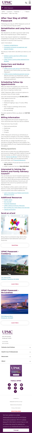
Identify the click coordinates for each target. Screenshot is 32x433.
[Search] (26, 3)
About (3, 361)
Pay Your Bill (7, 201)
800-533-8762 (5, 343)
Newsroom (4, 356)
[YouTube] (21, 385)
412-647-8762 (5, 341)
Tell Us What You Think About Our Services (17, 207)
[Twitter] (15, 391)
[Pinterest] (15, 388)
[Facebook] (9, 385)
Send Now (15, 245)
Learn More (14, 284)
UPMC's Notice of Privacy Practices (14, 205)
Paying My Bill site (11, 156)
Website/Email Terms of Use (16, 401)
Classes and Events (10, 209)
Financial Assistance (19, 160)
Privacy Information (16, 407)
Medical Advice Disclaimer (16, 404)
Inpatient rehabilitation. (11, 45)
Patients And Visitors (8, 347)
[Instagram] (9, 388)
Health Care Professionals (9, 352)
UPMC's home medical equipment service (16, 74)
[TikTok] (21, 388)
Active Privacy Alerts (16, 411)
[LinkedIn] (15, 385)
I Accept (16, 430)
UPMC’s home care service (12, 68)
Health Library (8, 199)
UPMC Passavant (8, 8)
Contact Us (16, 398)
